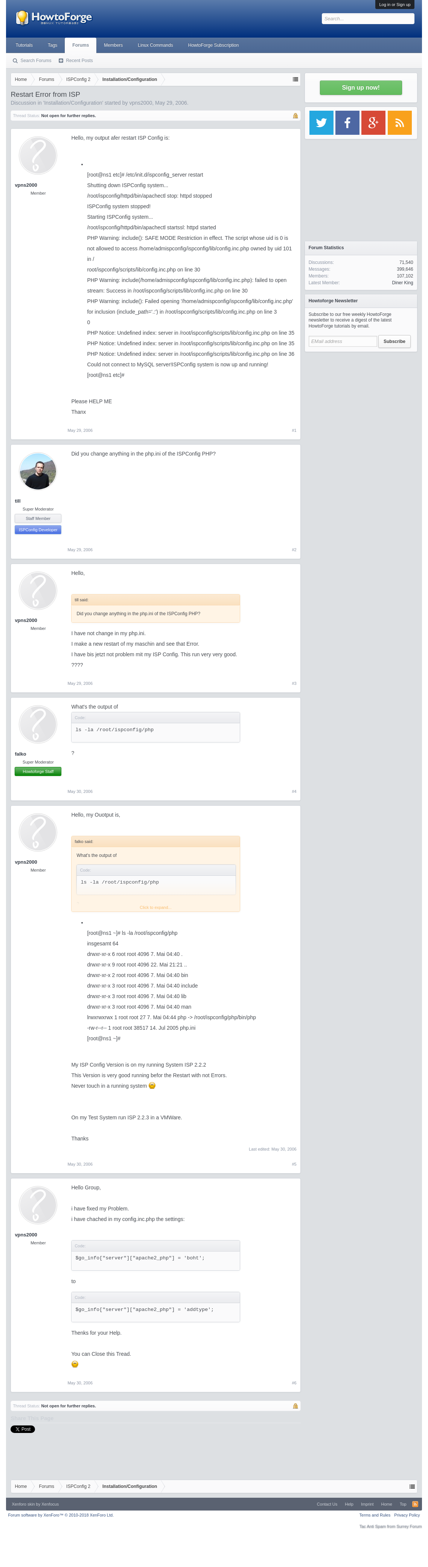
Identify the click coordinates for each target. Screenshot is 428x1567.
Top (403, 1504)
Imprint (367, 1504)
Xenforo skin (23, 1504)
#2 (294, 549)
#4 (294, 791)
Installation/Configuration (73, 103)
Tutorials (24, 45)
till (17, 501)
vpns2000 (140, 103)
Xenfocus (50, 1504)
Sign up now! (360, 87)
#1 (294, 430)
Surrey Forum (409, 1526)
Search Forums (35, 60)
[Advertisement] (361, 403)
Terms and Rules (375, 1515)
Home (386, 1504)
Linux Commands (155, 45)
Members (113, 45)
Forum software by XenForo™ (61, 1515)
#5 (294, 1164)
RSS (415, 1504)
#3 (294, 683)
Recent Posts (79, 60)
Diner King (402, 282)
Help (349, 1504)
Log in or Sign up (394, 4)
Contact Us (327, 1504)
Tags (52, 45)
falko (20, 754)
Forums (80, 45)
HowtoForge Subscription (213, 45)
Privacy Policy (407, 1515)
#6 (294, 1383)
